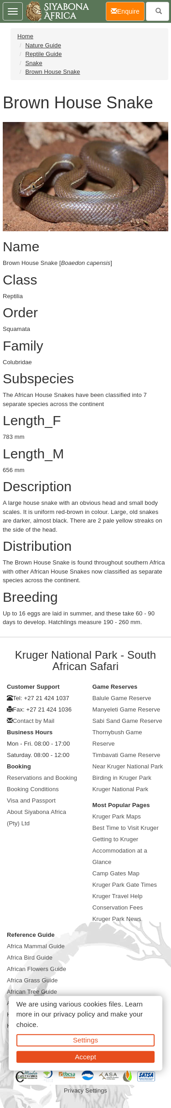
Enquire (128, 10)
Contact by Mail (33, 720)
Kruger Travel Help (118, 896)
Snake (33, 63)
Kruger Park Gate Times (125, 884)
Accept (85, 1056)
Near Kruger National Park (128, 766)
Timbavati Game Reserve (127, 755)
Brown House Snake (52, 71)
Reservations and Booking (42, 777)
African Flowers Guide (36, 969)
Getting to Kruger (116, 839)
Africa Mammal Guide (36, 946)
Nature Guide (43, 45)
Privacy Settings (85, 1090)
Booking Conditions (33, 789)
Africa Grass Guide (32, 980)
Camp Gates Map (116, 873)
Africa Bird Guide (29, 957)
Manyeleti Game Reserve (127, 709)
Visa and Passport (31, 800)
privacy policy (74, 1014)
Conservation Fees (118, 907)
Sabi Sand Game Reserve (127, 720)
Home (25, 36)
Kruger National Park (121, 789)
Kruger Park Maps (117, 816)
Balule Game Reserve (122, 698)
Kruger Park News (117, 918)
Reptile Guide (43, 54)
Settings (85, 1040)
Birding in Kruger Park (122, 777)
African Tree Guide (32, 991)
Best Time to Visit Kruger (126, 827)
